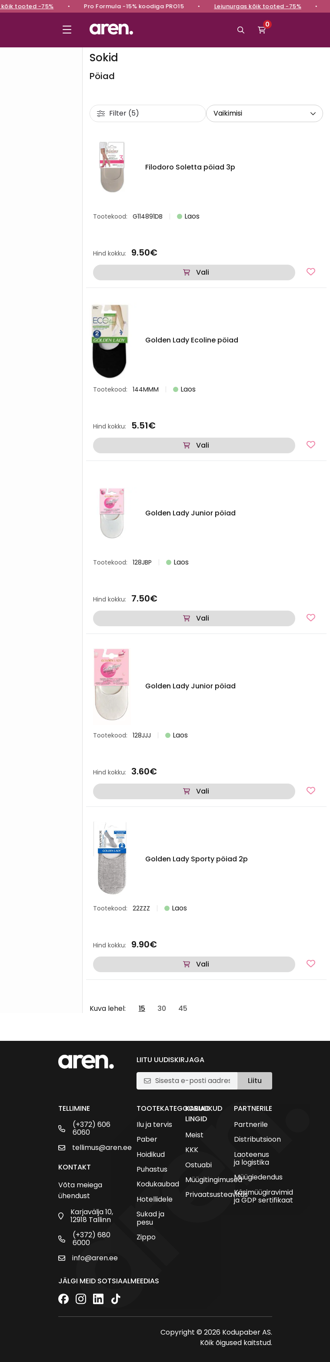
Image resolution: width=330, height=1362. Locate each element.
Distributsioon (257, 1139)
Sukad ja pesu (150, 1218)
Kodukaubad (158, 1184)
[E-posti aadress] (192, 1081)
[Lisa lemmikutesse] (311, 271)
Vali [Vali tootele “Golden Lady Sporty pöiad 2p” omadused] (202, 964)
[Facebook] (63, 1299)
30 (161, 1008)
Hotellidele (155, 1199)
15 (142, 1008)
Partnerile (251, 1125)
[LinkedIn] (98, 1299)
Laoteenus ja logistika (251, 1159)
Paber (147, 1139)
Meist (194, 1135)
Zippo (146, 1237)
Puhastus (152, 1169)
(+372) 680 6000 (91, 1239)
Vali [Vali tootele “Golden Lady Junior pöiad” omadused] (202, 618)
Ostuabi (198, 1165)
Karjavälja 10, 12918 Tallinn (91, 1216)
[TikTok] (115, 1299)
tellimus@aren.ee (102, 1148)
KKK (191, 1150)
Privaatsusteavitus (216, 1195)
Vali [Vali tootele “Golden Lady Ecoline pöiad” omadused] (202, 445)
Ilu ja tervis (154, 1125)
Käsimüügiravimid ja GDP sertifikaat (263, 1197)
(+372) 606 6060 (91, 1129)
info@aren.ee (95, 1258)
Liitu (255, 1081)
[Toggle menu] (67, 30)
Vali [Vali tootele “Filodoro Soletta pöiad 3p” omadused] (202, 272)
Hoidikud (151, 1155)
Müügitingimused (213, 1180)
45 (182, 1008)
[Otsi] (240, 30)
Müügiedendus (258, 1177)
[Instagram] (81, 1299)
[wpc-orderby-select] (264, 113)
